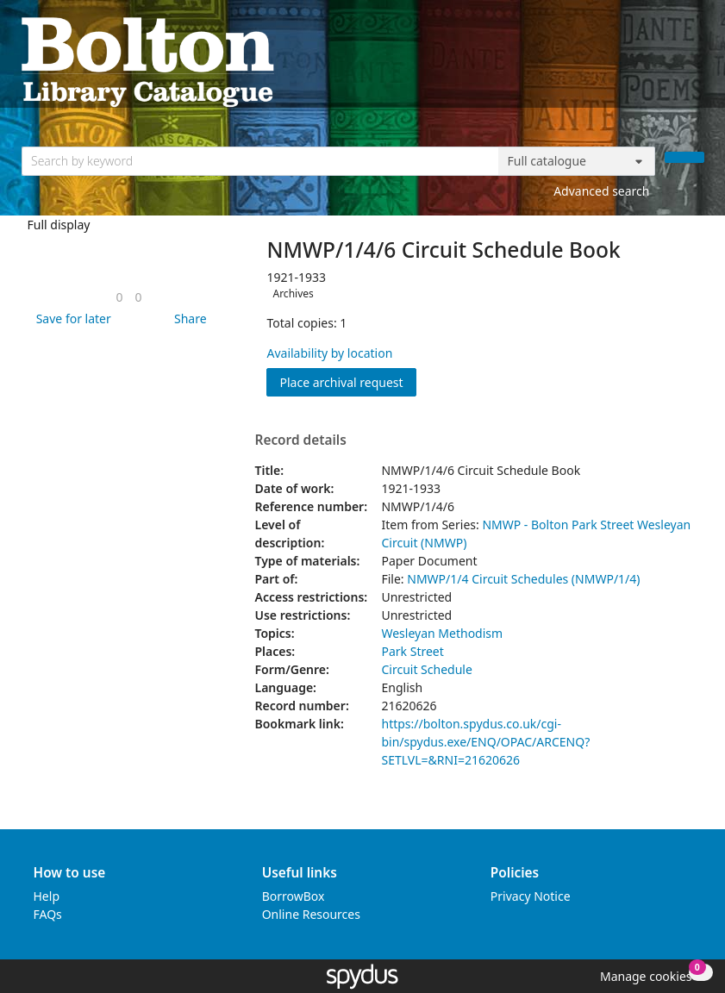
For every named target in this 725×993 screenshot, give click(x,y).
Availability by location (329, 353)
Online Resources (311, 914)
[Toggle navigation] (695, 61)
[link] (119, 297)
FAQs (48, 914)
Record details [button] (300, 440)
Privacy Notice (531, 896)
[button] (70, 318)
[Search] (684, 157)
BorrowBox (293, 896)
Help (47, 896)
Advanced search (601, 191)
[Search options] (576, 161)
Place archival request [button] (347, 381)
